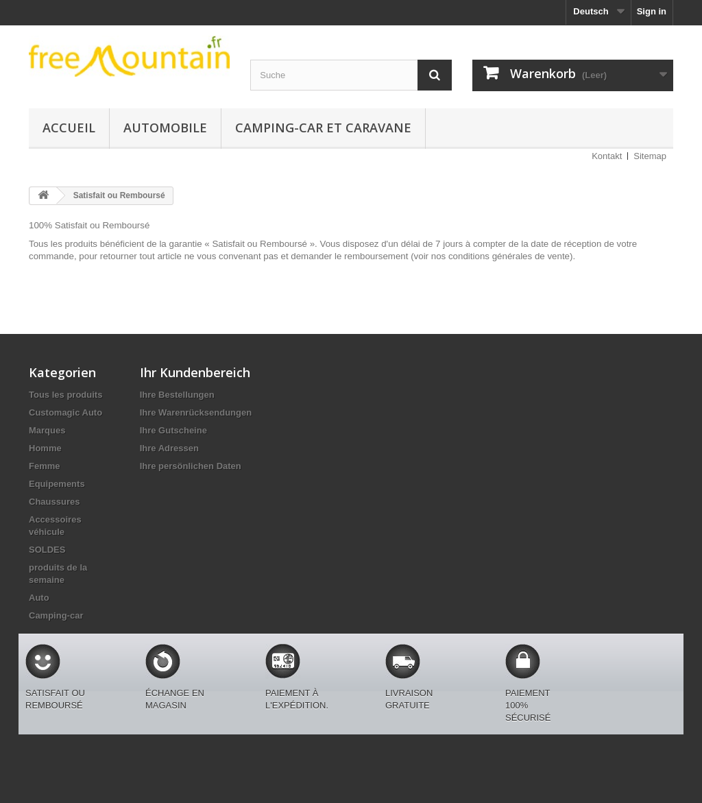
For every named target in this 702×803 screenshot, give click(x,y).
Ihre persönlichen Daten (190, 466)
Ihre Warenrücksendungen (196, 412)
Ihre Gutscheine (173, 430)
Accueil (69, 127)
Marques (47, 430)
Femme (44, 466)
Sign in (651, 11)
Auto (39, 597)
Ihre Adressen (169, 448)
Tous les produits (65, 394)
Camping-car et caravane (323, 127)
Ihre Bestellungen (177, 394)
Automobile (165, 127)
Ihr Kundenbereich (195, 372)
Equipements (57, 484)
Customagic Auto (65, 412)
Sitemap (649, 156)
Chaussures (54, 501)
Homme (45, 448)
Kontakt (607, 156)
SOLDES (47, 549)
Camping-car (56, 615)
